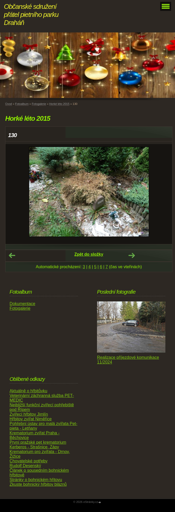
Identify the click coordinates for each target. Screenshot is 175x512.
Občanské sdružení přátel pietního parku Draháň (31, 14)
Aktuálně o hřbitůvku (28, 391)
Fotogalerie (39, 103)
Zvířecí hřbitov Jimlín (29, 414)
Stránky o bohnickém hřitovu (36, 479)
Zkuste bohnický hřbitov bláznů (38, 484)
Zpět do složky (88, 254)
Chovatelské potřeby (29, 461)
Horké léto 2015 (59, 103)
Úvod (8, 103)
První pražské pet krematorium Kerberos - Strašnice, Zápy (38, 444)
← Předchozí (12, 255)
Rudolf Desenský (25, 465)
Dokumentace (22, 303)
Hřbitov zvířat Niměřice (31, 419)
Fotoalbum (22, 103)
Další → (131, 255)
